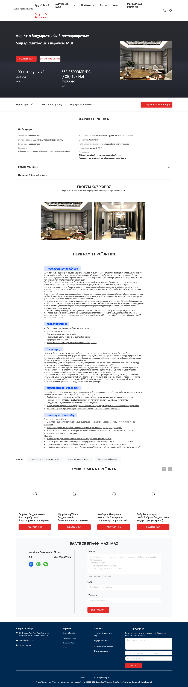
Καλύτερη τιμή (26, 59)
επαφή (65, 648)
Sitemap (81, 678)
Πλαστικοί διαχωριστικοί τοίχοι (103, 634)
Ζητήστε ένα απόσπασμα (156, 104)
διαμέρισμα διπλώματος (108, 459)
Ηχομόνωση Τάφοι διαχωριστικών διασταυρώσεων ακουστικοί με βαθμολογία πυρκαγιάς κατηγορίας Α (73, 520)
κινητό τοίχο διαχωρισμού (103, 646)
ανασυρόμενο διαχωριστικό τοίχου (44, 459)
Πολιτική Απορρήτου (101, 678)
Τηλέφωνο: (93, 595)
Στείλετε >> (134, 665)
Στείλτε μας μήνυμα (50, 59)
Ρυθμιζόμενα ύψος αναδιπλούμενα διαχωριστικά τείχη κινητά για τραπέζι (153, 517)
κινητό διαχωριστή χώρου (79, 459)
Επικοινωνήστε (98, 610)
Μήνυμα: (92, 551)
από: (90, 582)
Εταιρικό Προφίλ (69, 633)
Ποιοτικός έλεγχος (69, 643)
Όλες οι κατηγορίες (101, 651)
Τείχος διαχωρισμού (101, 641)
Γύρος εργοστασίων (70, 638)
